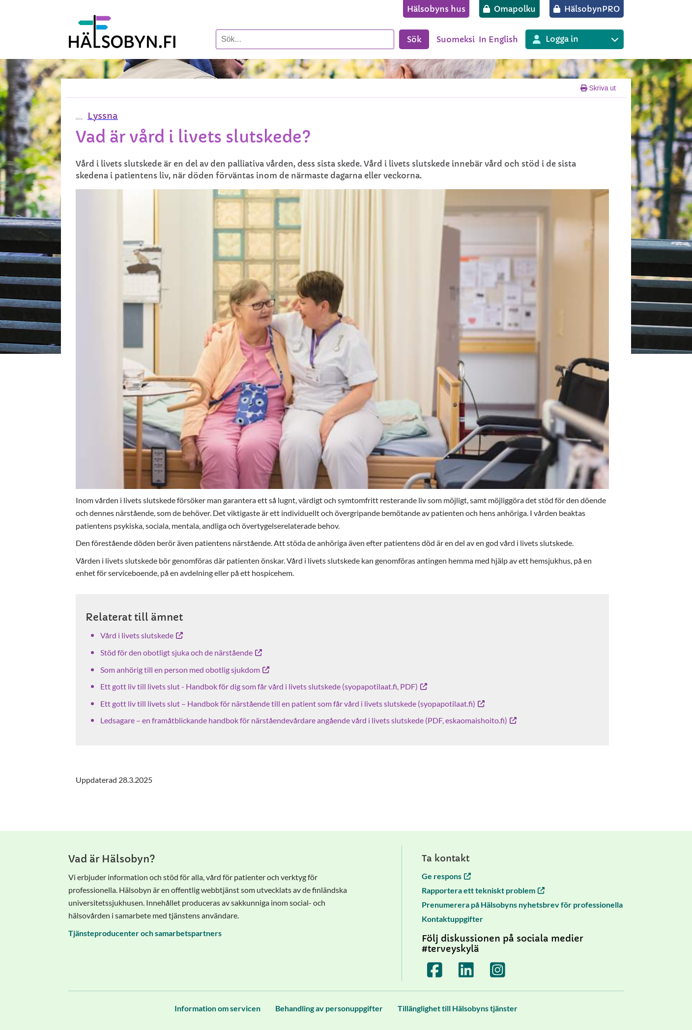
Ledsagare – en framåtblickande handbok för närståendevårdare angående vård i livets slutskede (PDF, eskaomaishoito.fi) (308, 720)
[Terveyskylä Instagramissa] (498, 970)
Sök (414, 39)
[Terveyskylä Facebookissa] (435, 970)
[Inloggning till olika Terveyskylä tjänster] (574, 39)
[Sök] (305, 39)
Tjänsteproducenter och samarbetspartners (145, 933)
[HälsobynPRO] (586, 9)
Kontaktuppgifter (452, 918)
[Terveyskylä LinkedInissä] (466, 970)
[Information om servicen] (217, 1008)
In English (498, 39)
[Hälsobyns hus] (436, 9)
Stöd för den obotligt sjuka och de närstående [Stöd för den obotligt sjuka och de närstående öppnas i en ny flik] (181, 652)
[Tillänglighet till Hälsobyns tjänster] (458, 1008)
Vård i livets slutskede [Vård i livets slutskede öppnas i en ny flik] (141, 635)
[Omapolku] (509, 9)
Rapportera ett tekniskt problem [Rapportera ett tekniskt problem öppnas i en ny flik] (483, 890)
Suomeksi (455, 39)
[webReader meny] (79, 119)
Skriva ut (598, 88)
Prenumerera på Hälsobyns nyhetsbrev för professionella (522, 904)
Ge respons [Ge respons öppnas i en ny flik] (446, 876)
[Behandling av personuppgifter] (329, 1008)
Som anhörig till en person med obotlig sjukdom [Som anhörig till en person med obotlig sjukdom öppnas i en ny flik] (184, 669)
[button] (101, 116)
